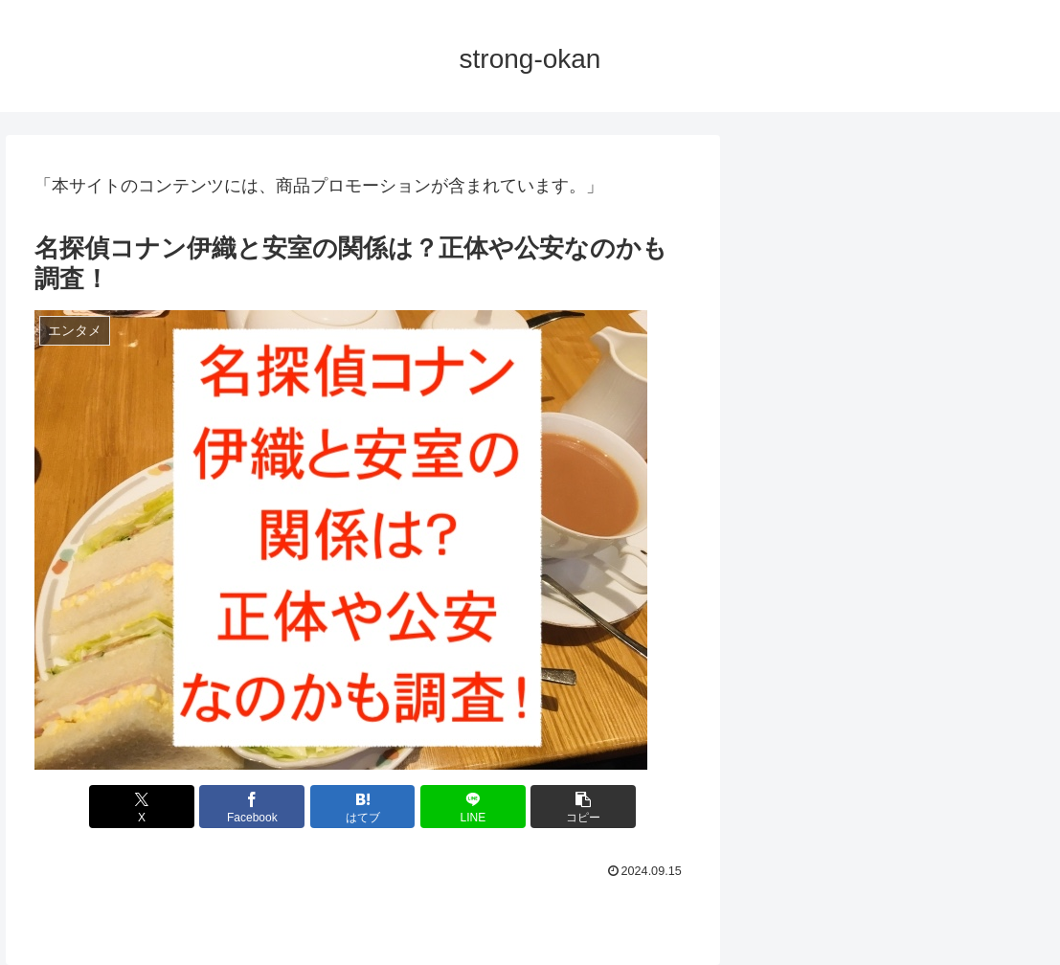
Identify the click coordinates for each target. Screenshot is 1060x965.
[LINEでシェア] (473, 806)
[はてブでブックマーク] (363, 806)
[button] (583, 806)
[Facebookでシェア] (251, 806)
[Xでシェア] (141, 806)
